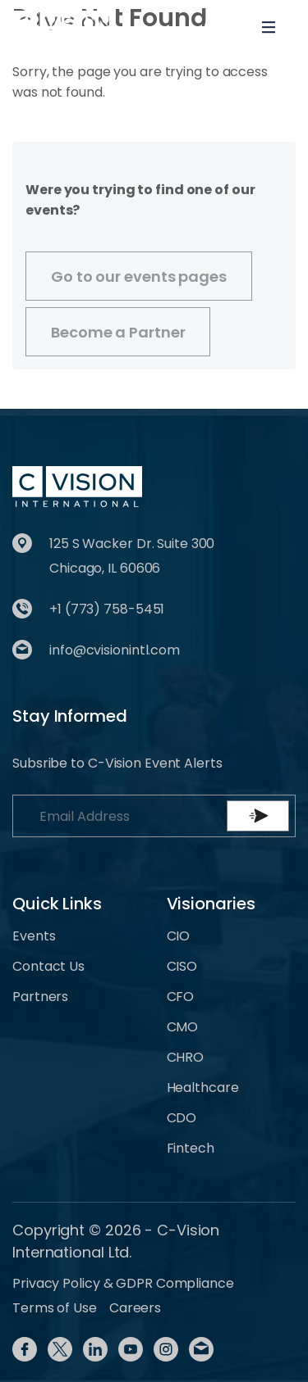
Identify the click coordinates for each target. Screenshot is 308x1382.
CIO (179, 936)
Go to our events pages (139, 276)
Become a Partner (118, 332)
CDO (182, 1117)
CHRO (186, 1057)
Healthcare (203, 1087)
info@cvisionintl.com (114, 650)
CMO (183, 1026)
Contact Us (48, 966)
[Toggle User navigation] (215, 27)
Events (33, 936)
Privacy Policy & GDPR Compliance (123, 1283)
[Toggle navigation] (268, 27)
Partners (40, 996)
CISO (182, 966)
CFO (181, 996)
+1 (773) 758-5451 (106, 609)
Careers (135, 1307)
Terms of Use (54, 1307)
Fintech (190, 1148)
